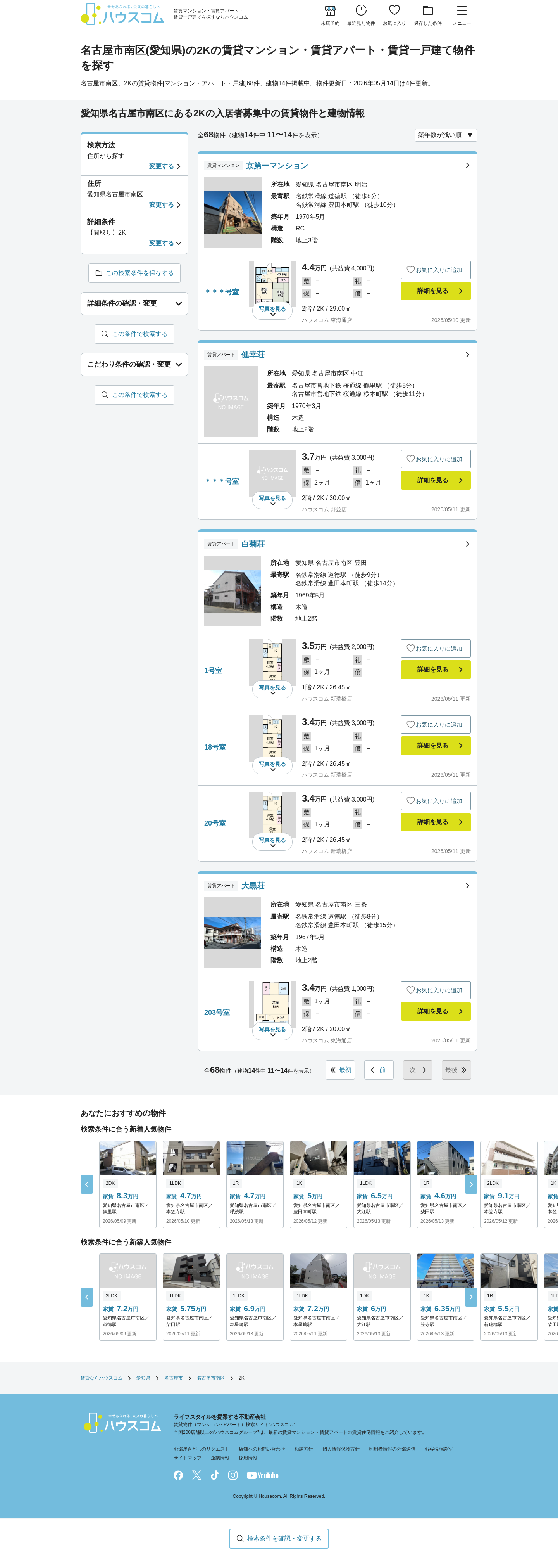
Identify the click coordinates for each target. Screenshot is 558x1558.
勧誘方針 (303, 1449)
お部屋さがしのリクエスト (201, 1449)
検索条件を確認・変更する (284, 1538)
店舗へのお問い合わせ (262, 1449)
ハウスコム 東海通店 (327, 320)
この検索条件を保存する (140, 273)
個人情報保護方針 (341, 1449)
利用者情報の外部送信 (392, 1449)
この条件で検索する (140, 334)
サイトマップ (188, 1458)
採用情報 (248, 1458)
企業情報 (220, 1458)
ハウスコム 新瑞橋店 (327, 699)
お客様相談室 (439, 1449)
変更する (161, 166)
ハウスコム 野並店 (324, 509)
